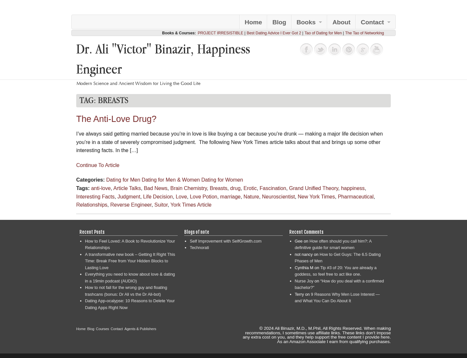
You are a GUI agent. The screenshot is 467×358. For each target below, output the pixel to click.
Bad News (155, 188)
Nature (251, 196)
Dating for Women (222, 180)
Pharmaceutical (356, 196)
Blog (279, 22)
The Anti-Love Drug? (116, 119)
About (341, 22)
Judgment (128, 196)
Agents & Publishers (140, 329)
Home (253, 22)
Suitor (161, 205)
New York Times (316, 196)
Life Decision (158, 196)
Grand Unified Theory (313, 188)
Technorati (199, 247)
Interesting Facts (95, 196)
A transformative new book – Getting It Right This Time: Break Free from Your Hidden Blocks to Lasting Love (130, 261)
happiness (353, 188)
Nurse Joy (304, 281)
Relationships (91, 205)
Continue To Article (97, 165)
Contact (372, 22)
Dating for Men (123, 180)
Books (306, 22)
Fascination (273, 188)
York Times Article (191, 205)
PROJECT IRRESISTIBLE (220, 33)
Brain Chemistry (188, 188)
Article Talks (127, 188)
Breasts (218, 188)
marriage (230, 196)
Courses (102, 329)
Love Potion (203, 196)
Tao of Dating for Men (323, 33)
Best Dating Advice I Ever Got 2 (274, 33)
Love (181, 196)
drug (235, 188)
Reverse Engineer (130, 205)
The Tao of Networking (364, 33)
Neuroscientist (278, 196)
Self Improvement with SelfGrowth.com (225, 241)
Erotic (250, 188)
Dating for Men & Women (171, 180)
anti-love (101, 188)
